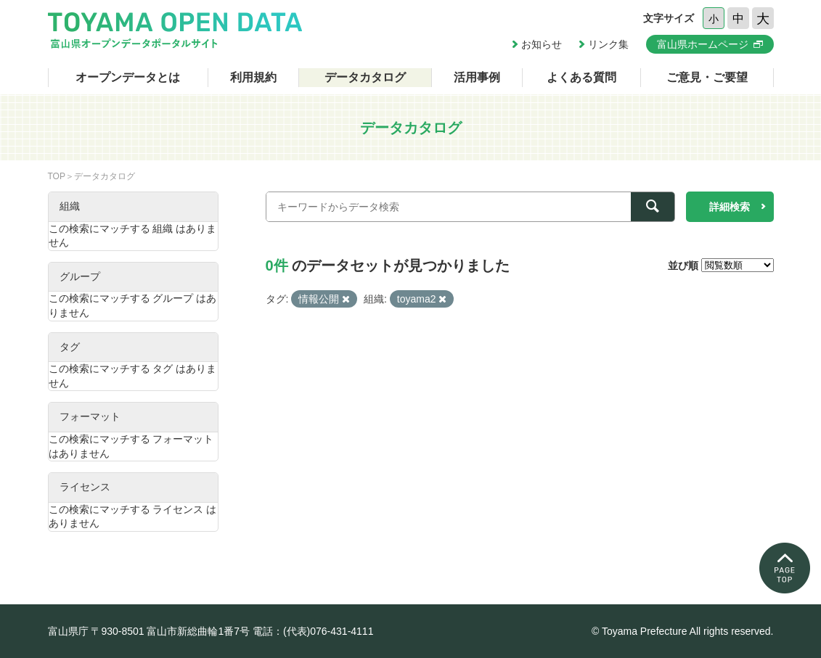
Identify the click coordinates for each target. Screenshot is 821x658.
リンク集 (608, 44)
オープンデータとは (127, 77)
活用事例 (477, 77)
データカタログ (365, 77)
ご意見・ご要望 (707, 77)
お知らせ (541, 44)
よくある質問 (581, 77)
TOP (56, 176)
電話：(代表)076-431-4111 (313, 631)
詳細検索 (729, 207)
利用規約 (253, 77)
